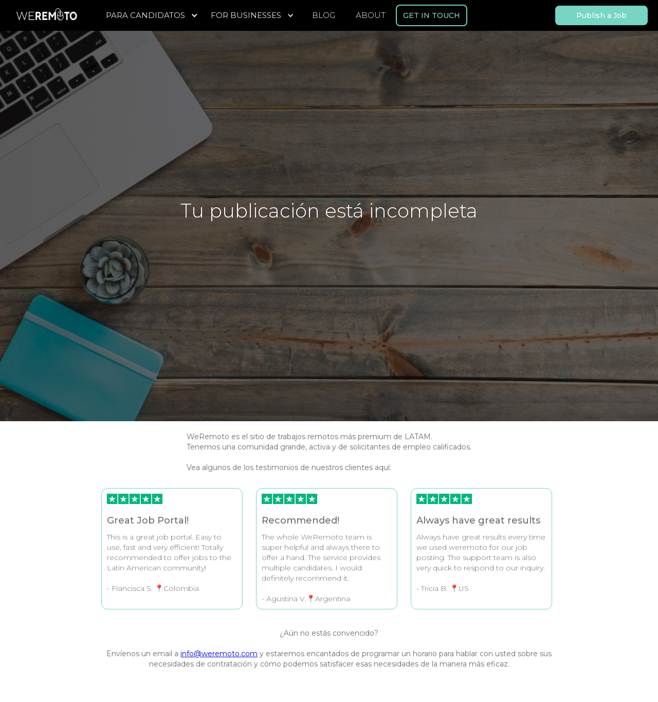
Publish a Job (601, 15)
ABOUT (371, 15)
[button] (153, 15)
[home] (46, 15)
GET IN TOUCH (431, 15)
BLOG (323, 15)
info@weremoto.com (219, 653)
